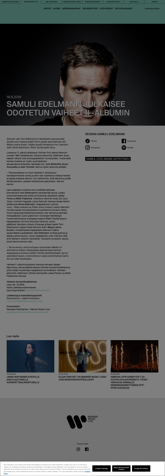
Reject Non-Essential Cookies (121, 468)
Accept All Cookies (141, 468)
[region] (82, 468)
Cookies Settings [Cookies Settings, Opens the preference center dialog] (101, 468)
